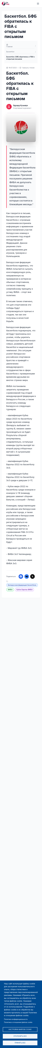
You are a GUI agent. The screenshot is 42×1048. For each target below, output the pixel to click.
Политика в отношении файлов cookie (18, 1022)
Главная (9, 46)
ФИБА (10, 590)
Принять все (20, 1043)
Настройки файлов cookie (20, 1029)
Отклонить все (20, 1036)
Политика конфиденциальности (16, 1019)
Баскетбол (10, 52)
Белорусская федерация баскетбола (22, 585)
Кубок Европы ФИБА (24, 590)
